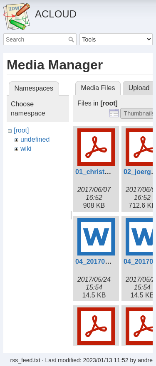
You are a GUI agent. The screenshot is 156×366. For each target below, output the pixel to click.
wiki (26, 148)
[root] (21, 130)
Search (72, 39)
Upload (139, 87)
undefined (35, 139)
